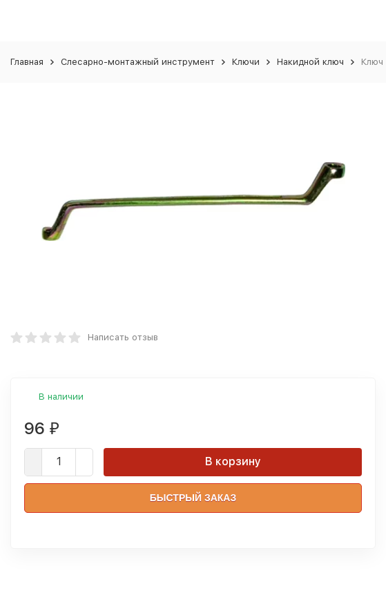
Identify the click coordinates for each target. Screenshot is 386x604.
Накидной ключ (310, 62)
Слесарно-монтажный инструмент (138, 62)
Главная (27, 62)
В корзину (233, 461)
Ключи (246, 62)
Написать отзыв (123, 337)
